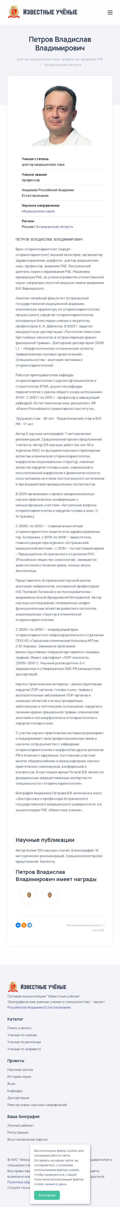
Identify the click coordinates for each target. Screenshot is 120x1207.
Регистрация (17, 1132)
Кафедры (14, 1091)
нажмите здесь (56, 1184)
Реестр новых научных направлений (37, 1105)
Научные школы (20, 1069)
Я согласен (47, 1195)
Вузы (11, 1083)
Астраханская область (54, 226)
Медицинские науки (38, 211)
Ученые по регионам (24, 1042)
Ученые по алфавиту (24, 1049)
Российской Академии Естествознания (39, 1007)
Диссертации (18, 1098)
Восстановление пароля (27, 1139)
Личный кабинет (20, 1125)
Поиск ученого (19, 1028)
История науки (19, 1076)
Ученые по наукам (22, 1035)
